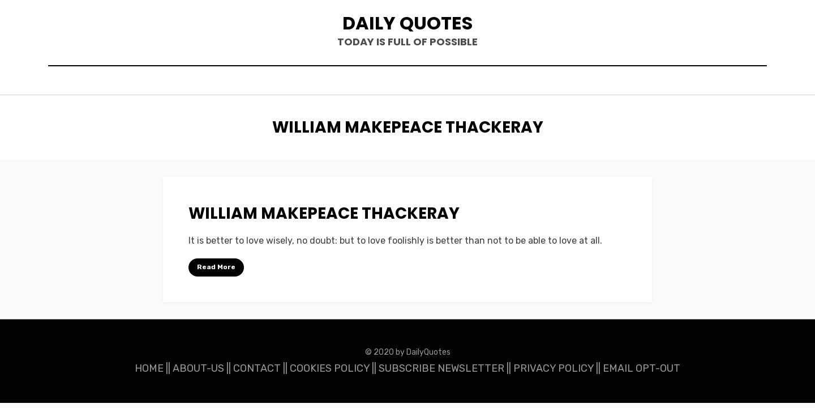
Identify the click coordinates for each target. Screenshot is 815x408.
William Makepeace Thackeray (324, 213)
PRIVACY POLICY (553, 368)
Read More (216, 267)
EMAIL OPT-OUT (641, 368)
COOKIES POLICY (330, 368)
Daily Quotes (407, 23)
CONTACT (257, 368)
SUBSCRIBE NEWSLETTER (441, 368)
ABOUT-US (198, 368)
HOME (149, 368)
